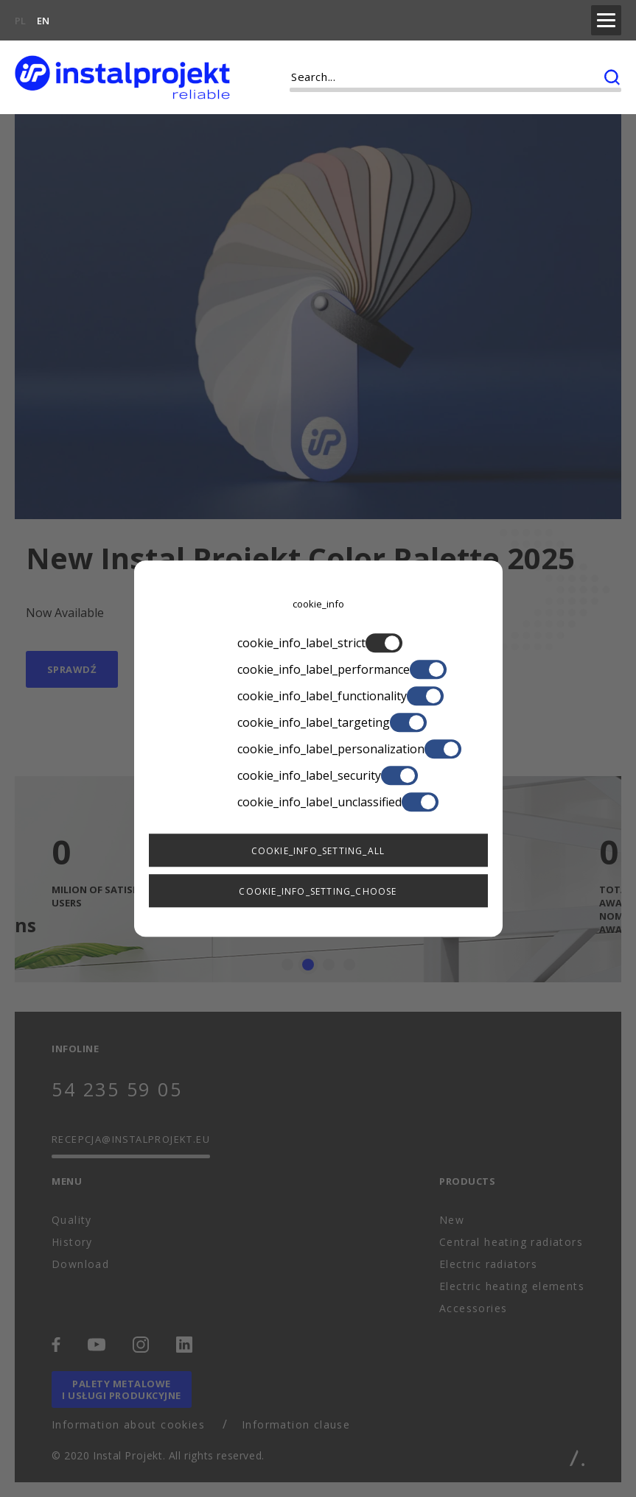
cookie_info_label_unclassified (318, 802)
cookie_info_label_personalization (318, 749)
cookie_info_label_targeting (318, 722)
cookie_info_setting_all (318, 851)
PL (20, 19)
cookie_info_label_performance (318, 669)
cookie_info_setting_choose (317, 891)
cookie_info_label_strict (318, 642)
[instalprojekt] (122, 74)
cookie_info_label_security (318, 775)
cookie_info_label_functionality (318, 696)
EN (43, 19)
